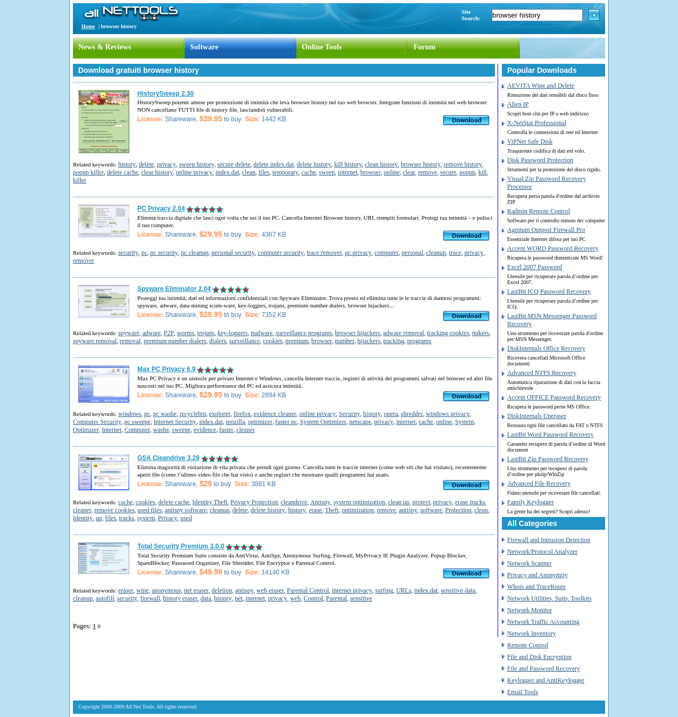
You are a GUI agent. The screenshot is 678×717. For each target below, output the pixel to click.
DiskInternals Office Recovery (546, 348)
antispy (408, 510)
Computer (137, 429)
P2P (169, 333)
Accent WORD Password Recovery (552, 248)
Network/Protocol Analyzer (542, 551)
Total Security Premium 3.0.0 (180, 546)
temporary (285, 172)
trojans (206, 333)
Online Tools (322, 47)
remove (427, 172)
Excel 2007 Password (534, 267)
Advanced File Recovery (538, 483)
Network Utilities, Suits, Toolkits (549, 598)
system (146, 518)
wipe (142, 590)
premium (296, 341)
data (206, 598)
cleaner (245, 429)
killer (79, 180)
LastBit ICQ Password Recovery (549, 291)
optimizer (260, 422)
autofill (105, 598)
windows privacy (447, 414)
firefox (242, 414)
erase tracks (470, 502)
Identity (83, 518)
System (464, 422)
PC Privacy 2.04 (161, 208)
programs (419, 341)
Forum (424, 47)
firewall (150, 598)
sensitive (361, 598)
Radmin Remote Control (538, 211)
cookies (273, 341)
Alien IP (517, 104)
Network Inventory (531, 633)
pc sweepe (137, 422)
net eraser (196, 590)
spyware (128, 333)
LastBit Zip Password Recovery (548, 459)
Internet (111, 429)
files (264, 172)
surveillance (244, 341)
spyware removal (95, 341)
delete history (314, 164)
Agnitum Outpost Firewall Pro (546, 230)
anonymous (166, 590)
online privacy (194, 172)
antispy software (185, 510)
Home (88, 26)
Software (204, 47)
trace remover (324, 252)
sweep (327, 172)
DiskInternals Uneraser (536, 416)
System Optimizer (323, 422)
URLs (403, 590)
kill (482, 172)
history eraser (180, 598)
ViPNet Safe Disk (529, 141)
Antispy (320, 502)
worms (185, 333)
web (295, 598)
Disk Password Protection (540, 160)
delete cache (122, 172)
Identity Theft (209, 502)
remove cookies (114, 510)
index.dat (227, 172)
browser (370, 172)
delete (146, 164)
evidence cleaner (275, 414)
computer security (280, 252)
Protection (458, 510)
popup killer (88, 172)
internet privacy (352, 590)
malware (261, 333)
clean (248, 172)
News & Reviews (104, 47)
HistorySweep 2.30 (165, 93)
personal (413, 252)
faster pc (286, 422)
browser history (421, 164)
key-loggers (233, 333)
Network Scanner (529, 563)
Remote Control (527, 645)
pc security (164, 252)
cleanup (436, 252)
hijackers (368, 341)
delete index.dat (273, 164)
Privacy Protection (254, 502)
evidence (205, 429)
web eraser (270, 590)
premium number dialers (175, 341)
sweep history (196, 164)
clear (409, 172)
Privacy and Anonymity (537, 575)
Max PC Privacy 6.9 (166, 369)
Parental (336, 598)
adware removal (403, 333)
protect (421, 502)
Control (313, 598)
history (127, 164)
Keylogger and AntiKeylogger (545, 680)
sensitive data (458, 590)
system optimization (359, 502)
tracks (127, 518)
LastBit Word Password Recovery (550, 434)
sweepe (181, 429)
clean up (398, 502)
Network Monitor (529, 610)
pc (144, 252)
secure (448, 172)
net (239, 598)
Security (349, 414)
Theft (331, 510)
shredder (412, 414)
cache (309, 172)
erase (315, 510)
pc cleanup (195, 252)
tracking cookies (448, 333)
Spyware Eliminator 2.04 (174, 289)
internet (348, 172)
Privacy (168, 518)
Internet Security (175, 422)
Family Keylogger (530, 502)
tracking (393, 341)
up (99, 518)
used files (149, 510)
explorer (219, 414)
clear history (157, 172)
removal (130, 341)
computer (387, 252)
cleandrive (293, 502)
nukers (480, 333)
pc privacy (358, 252)
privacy (166, 164)
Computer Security (97, 422)
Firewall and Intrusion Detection (548, 540)
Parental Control (308, 590)
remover (83, 260)
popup (467, 172)
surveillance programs (304, 333)
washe (161, 429)
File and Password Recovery (543, 668)
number (344, 341)
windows (129, 414)
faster (226, 429)
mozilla (235, 422)
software (431, 510)
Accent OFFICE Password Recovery (554, 397)
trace (455, 252)
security (128, 252)
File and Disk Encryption (539, 657)
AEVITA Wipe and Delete (540, 85)
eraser (126, 590)
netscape (360, 422)
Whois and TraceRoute (536, 586)
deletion (222, 590)
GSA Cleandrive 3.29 (168, 458)
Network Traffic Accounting (543, 622)
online (392, 172)
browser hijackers (358, 333)
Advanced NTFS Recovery (541, 373)
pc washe (165, 414)
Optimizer (86, 429)
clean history (381, 164)
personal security (233, 252)
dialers (217, 341)
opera (391, 414)
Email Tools (522, 692)
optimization (358, 510)
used (186, 518)
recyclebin (192, 414)
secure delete (233, 164)
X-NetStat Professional (536, 123)
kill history (348, 164)
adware (151, 333)
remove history (463, 164)
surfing (384, 590)
